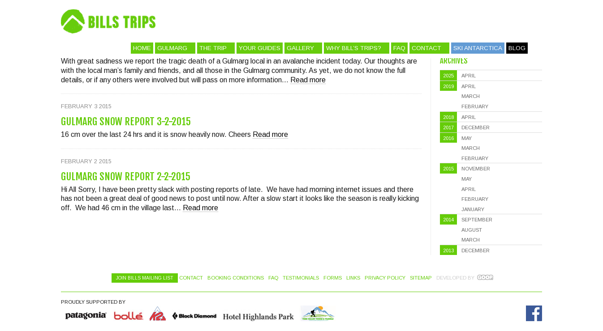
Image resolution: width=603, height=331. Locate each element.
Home (142, 48)
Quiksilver (86, 313)
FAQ (399, 48)
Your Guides (259, 48)
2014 (448, 219)
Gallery (300, 48)
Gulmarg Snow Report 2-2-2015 (125, 176)
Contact (426, 48)
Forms (332, 277)
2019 (448, 86)
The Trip (213, 48)
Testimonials (301, 277)
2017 (448, 127)
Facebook (534, 313)
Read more (308, 80)
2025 (448, 75)
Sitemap (421, 277)
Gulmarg (172, 48)
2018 (448, 117)
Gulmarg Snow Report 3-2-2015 (126, 121)
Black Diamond (194, 313)
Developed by (455, 277)
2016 (448, 138)
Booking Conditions (235, 277)
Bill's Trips (330, 21)
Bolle (128, 313)
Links (353, 277)
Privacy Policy (385, 277)
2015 (448, 168)
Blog (516, 48)
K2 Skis (158, 313)
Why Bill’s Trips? (353, 48)
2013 (448, 250)
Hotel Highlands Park (258, 313)
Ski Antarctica (477, 48)
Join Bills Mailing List (144, 278)
